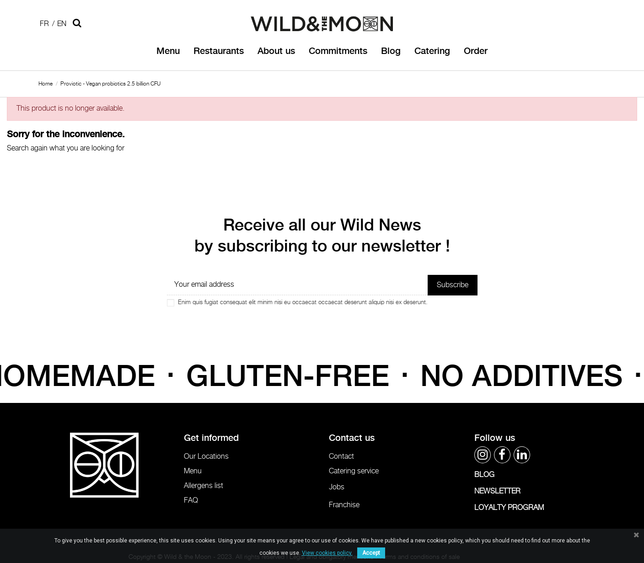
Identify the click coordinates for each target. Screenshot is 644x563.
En (61, 24)
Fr (44, 24)
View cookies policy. (327, 553)
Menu (193, 471)
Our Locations (206, 457)
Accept (371, 553)
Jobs (336, 487)
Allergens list (203, 486)
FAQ (191, 500)
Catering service (354, 471)
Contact (341, 457)
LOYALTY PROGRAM (509, 508)
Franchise (344, 505)
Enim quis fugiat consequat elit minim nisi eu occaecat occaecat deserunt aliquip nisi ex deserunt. (303, 303)
